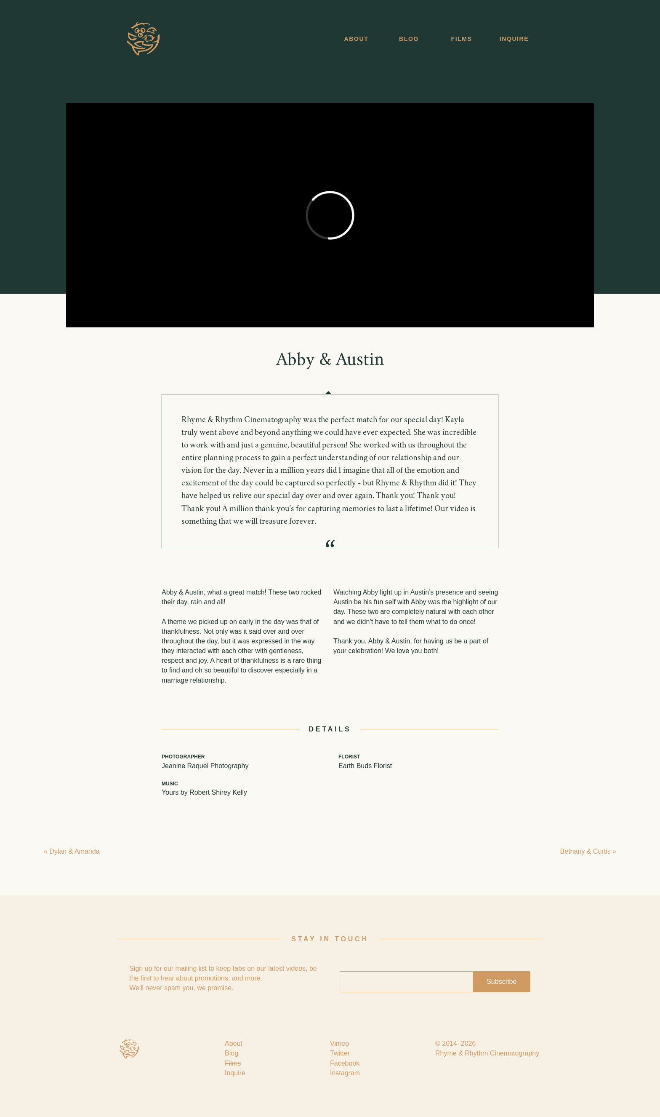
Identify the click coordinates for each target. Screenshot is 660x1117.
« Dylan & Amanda (72, 851)
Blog (409, 38)
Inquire (514, 38)
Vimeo (339, 1043)
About (356, 38)
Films (461, 38)
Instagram (345, 1073)
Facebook (344, 1063)
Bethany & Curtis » (588, 851)
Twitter (340, 1053)
